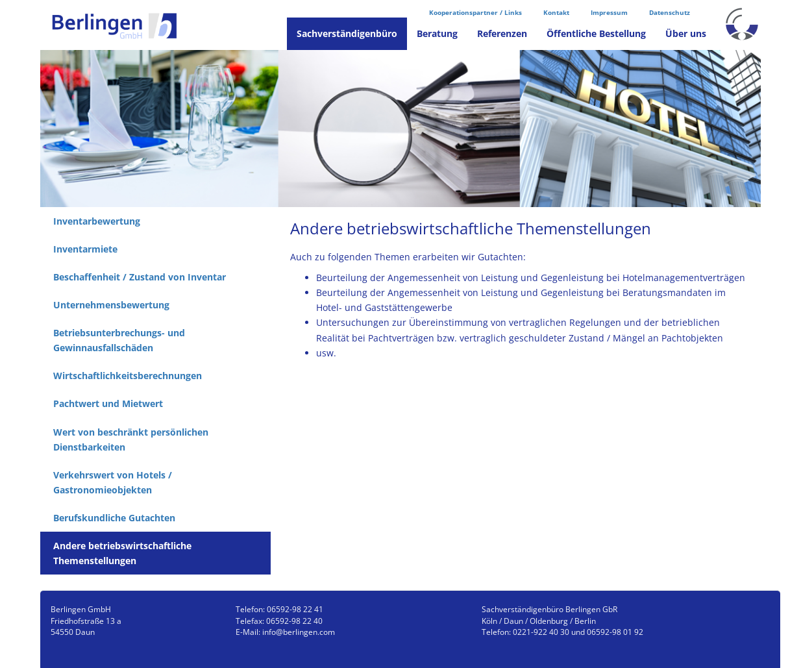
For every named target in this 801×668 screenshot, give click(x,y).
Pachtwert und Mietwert (108, 403)
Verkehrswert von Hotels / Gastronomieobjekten (112, 482)
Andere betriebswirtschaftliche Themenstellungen (122, 553)
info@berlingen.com (298, 632)
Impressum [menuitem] (609, 12)
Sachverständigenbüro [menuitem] (347, 33)
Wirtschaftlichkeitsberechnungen (127, 375)
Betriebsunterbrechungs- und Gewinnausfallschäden (119, 340)
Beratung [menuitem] (437, 33)
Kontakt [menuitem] (556, 12)
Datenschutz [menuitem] (669, 12)
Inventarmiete (85, 249)
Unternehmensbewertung (111, 305)
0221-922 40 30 (541, 632)
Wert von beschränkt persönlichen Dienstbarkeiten (130, 439)
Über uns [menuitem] (685, 33)
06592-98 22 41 (295, 609)
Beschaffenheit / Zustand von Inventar (139, 277)
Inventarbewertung (96, 221)
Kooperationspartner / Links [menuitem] (475, 12)
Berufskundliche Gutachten (114, 518)
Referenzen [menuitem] (502, 33)
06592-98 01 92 (615, 632)
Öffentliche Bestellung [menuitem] (596, 33)
